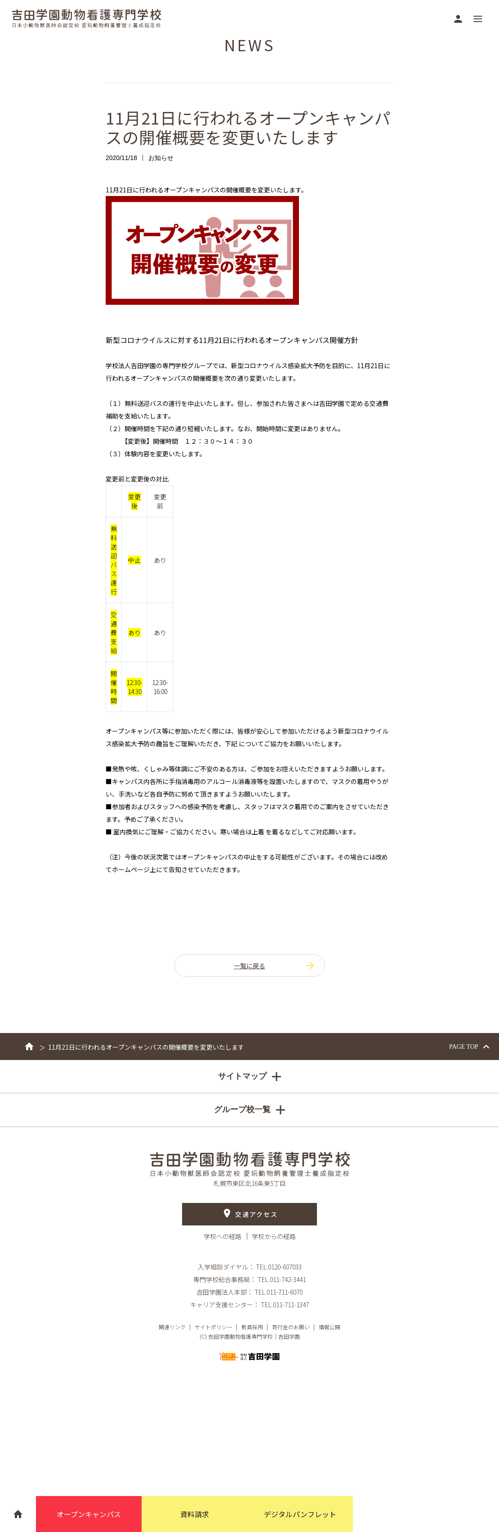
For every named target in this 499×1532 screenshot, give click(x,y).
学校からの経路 (274, 1236)
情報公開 (329, 1327)
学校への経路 (223, 1236)
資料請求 (194, 1514)
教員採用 (252, 1327)
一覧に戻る (275, 965)
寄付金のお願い (291, 1327)
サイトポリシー (213, 1327)
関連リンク (172, 1327)
